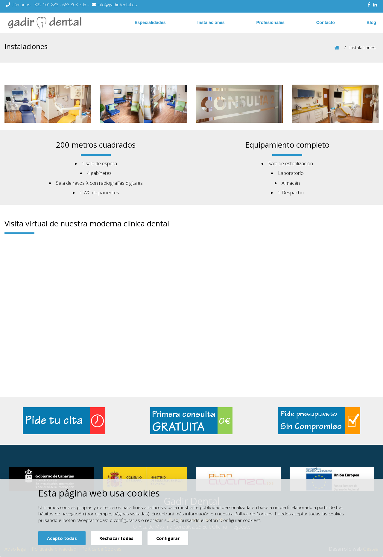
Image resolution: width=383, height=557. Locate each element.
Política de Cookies (254, 514)
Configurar (168, 538)
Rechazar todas (116, 538)
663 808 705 (74, 4)
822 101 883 (46, 4)
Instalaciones (211, 22)
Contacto (325, 22)
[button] (28, 104)
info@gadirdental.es (117, 4)
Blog (371, 22)
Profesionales (270, 22)
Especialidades (150, 22)
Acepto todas (62, 538)
